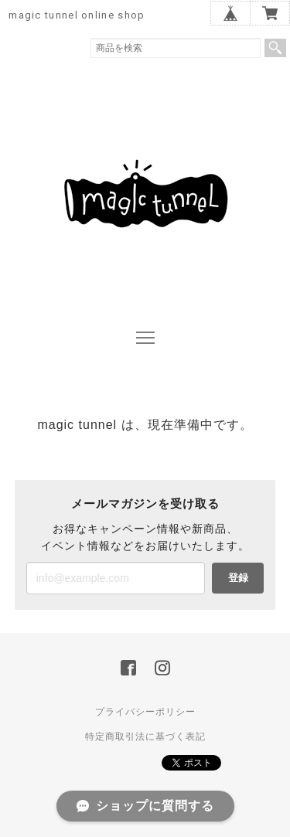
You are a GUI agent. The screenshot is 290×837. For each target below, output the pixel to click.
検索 (275, 48)
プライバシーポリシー (145, 711)
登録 (238, 578)
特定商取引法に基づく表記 (145, 736)
